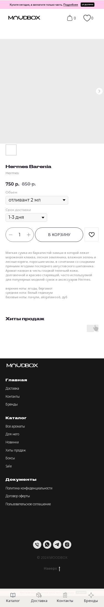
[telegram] (57, 544)
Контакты (13, 396)
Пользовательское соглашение (28, 504)
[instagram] (67, 544)
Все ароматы (15, 426)
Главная (16, 380)
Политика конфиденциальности (29, 488)
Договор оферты (18, 496)
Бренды (12, 404)
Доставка (12, 388)
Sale (9, 466)
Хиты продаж (16, 450)
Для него (12, 434)
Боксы (10, 458)
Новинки (12, 442)
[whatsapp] (47, 544)
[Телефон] (37, 544)
